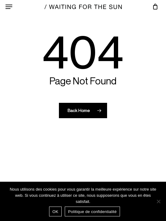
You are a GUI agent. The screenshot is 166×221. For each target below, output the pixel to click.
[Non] (158, 201)
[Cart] (153, 7)
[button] (9, 7)
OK (55, 211)
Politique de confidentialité (92, 211)
